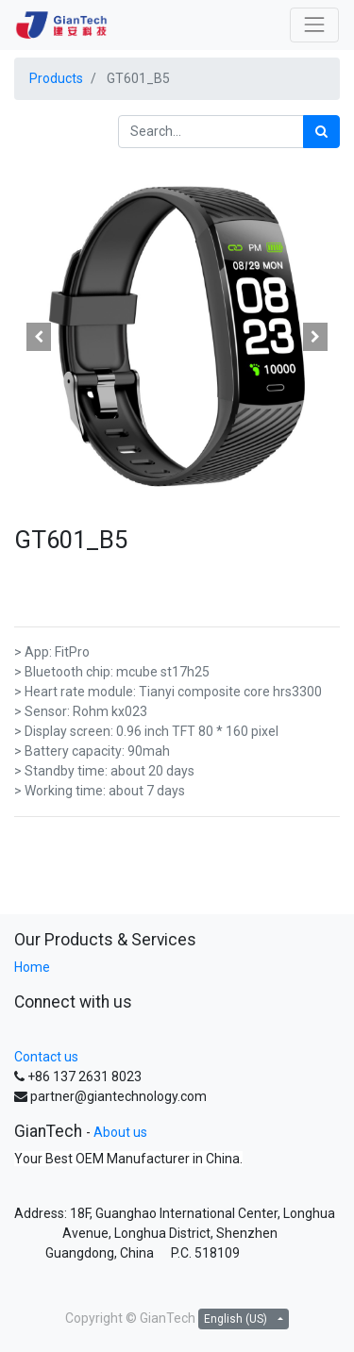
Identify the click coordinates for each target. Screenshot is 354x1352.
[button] (38, 337)
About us (120, 1132)
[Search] (321, 131)
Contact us (46, 1056)
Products (56, 78)
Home (32, 967)
